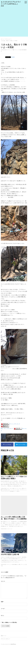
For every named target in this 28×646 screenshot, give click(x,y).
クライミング (9, 49)
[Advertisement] (14, 22)
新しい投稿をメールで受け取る (9, 622)
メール (3, 608)
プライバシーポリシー (5, 638)
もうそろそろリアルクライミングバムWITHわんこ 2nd (11, 4)
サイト (2, 615)
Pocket (13, 57)
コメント (3, 581)
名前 (2, 601)
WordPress (13, 644)
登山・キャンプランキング (7, 428)
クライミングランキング (14, 424)
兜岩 (20, 49)
